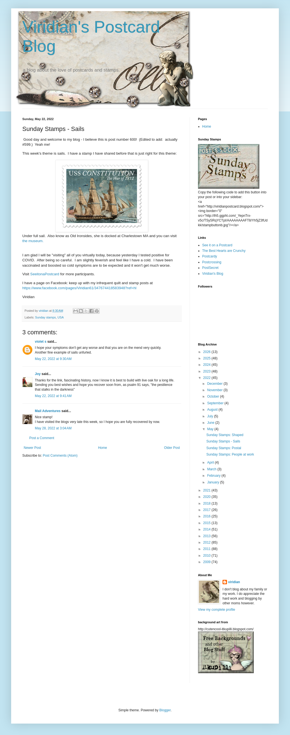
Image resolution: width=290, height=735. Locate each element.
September (215, 403)
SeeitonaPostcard (44, 274)
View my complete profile (216, 610)
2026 (207, 352)
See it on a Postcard (217, 245)
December (215, 384)
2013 (207, 536)
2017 (207, 510)
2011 (207, 549)
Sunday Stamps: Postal (223, 448)
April (211, 462)
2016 (207, 516)
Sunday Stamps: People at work (230, 454)
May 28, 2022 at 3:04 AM (53, 428)
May (210, 429)
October (213, 396)
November (215, 390)
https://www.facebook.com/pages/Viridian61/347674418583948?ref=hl (79, 288)
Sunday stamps (45, 317)
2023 (207, 371)
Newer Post (32, 448)
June (211, 423)
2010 (207, 556)
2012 (207, 542)
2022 (207, 378)
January (213, 482)
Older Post (172, 448)
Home (102, 448)
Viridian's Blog (212, 274)
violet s (40, 342)
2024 (207, 365)
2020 (207, 497)
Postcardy (209, 256)
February (214, 476)
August (213, 410)
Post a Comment (41, 438)
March (212, 469)
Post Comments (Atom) (60, 455)
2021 (207, 490)
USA (60, 317)
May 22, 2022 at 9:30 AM (53, 359)
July (210, 416)
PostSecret (210, 268)
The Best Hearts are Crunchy (223, 251)
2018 (207, 503)
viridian (234, 582)
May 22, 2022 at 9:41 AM (53, 396)
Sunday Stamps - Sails (223, 441)
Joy (38, 374)
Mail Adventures (48, 411)
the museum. (33, 241)
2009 (207, 562)
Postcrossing (211, 262)
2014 (207, 529)
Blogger (165, 710)
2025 (207, 358)
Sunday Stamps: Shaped (224, 435)
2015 (207, 523)
